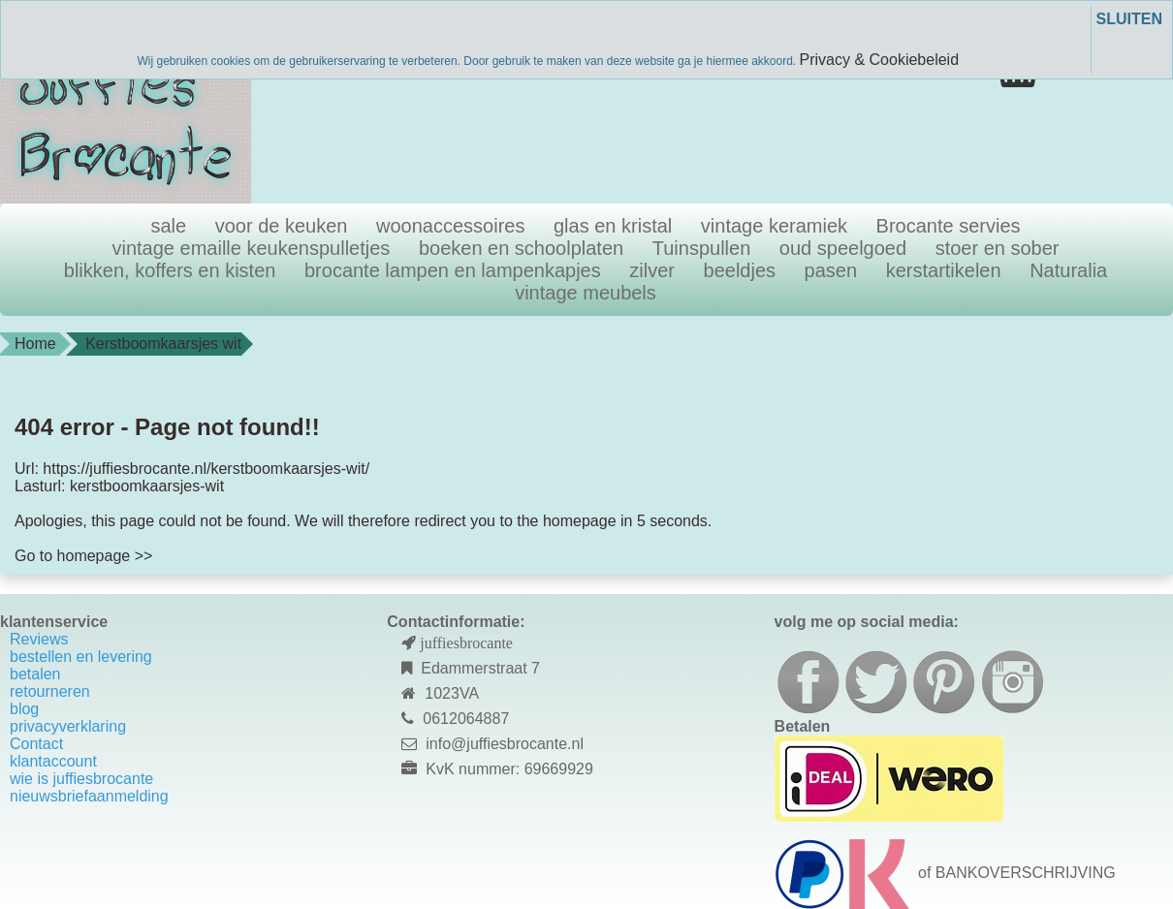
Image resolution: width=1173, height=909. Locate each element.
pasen (831, 270)
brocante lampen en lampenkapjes (452, 270)
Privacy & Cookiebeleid (880, 59)
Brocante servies (948, 225)
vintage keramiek (774, 225)
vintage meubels (585, 292)
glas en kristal (613, 225)
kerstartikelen (943, 270)
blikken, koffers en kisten (170, 270)
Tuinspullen (701, 248)
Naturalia (1068, 270)
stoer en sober (997, 248)
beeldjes (740, 270)
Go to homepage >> (83, 556)
